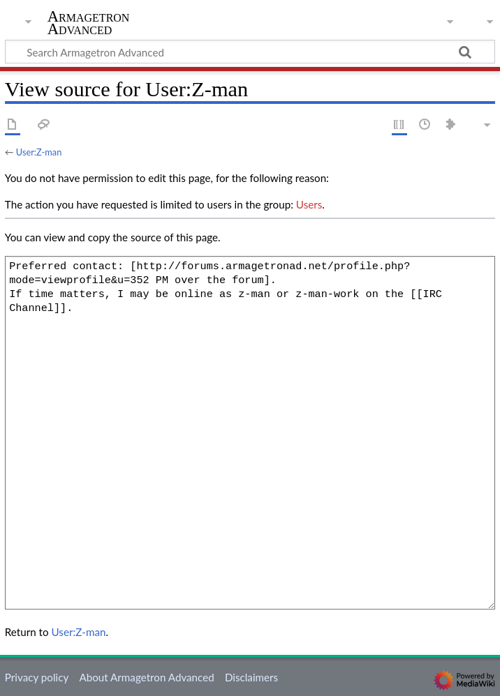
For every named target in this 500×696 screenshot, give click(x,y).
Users (309, 204)
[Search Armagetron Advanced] (250, 51)
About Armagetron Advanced (146, 677)
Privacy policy (36, 677)
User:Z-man (38, 152)
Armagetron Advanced (88, 23)
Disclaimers (251, 677)
